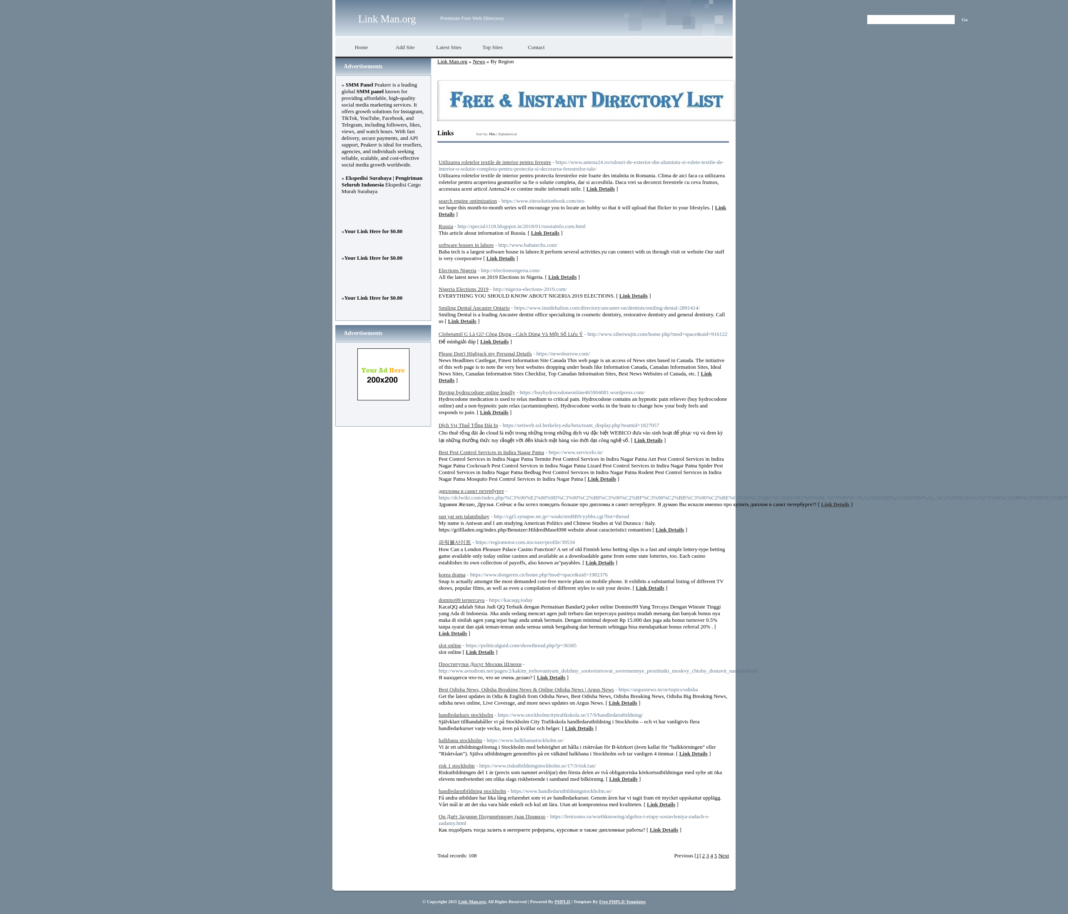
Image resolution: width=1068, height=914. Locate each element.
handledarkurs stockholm (466, 715)
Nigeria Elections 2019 (464, 289)
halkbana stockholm (460, 740)
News (479, 61)
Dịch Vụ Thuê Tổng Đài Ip (468, 425)
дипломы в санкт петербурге (471, 491)
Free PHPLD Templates (622, 901)
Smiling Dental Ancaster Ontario (474, 308)
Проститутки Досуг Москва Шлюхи (480, 664)
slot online (450, 645)
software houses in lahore (466, 245)
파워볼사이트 (455, 542)
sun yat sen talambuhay (464, 516)
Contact (536, 47)
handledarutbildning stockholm (472, 791)
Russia (446, 226)
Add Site (405, 47)
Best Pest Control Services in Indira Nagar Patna (491, 452)
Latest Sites (448, 47)
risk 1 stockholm (457, 765)
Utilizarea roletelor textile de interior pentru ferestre (495, 162)
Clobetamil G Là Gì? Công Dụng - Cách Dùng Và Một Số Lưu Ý (511, 334)
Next (724, 855)
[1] (697, 855)
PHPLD (562, 901)
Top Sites (492, 47)
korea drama (452, 574)
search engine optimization (468, 201)
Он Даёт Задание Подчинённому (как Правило (492, 816)
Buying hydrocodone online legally (477, 392)
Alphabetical (507, 134)
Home (361, 47)
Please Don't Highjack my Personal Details (485, 353)
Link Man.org (387, 19)
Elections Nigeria (458, 270)
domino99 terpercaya (461, 600)
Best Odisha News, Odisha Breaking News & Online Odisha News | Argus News (526, 689)
